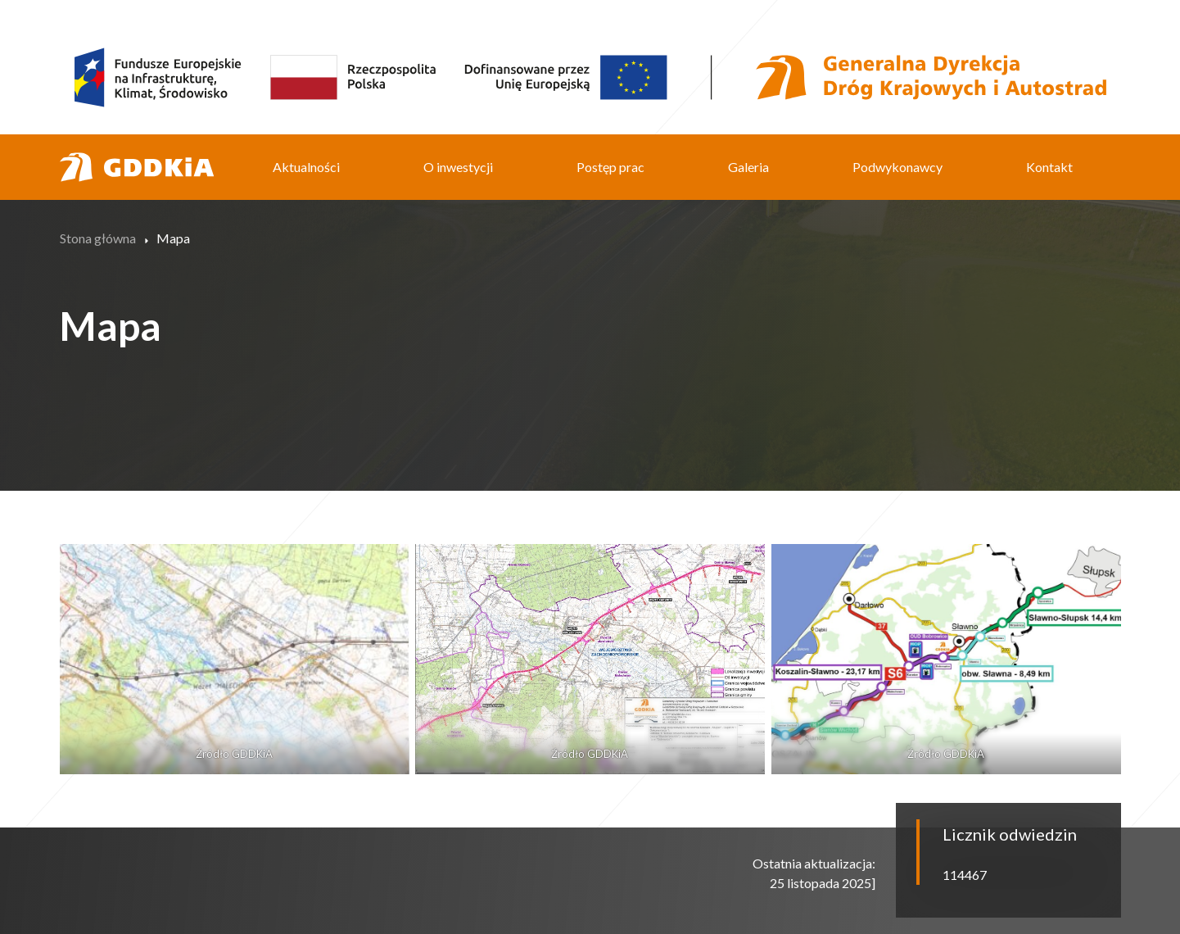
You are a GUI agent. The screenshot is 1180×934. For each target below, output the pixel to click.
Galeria (748, 167)
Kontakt (1049, 167)
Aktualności (306, 167)
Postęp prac (610, 167)
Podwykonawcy (897, 167)
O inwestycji (458, 167)
